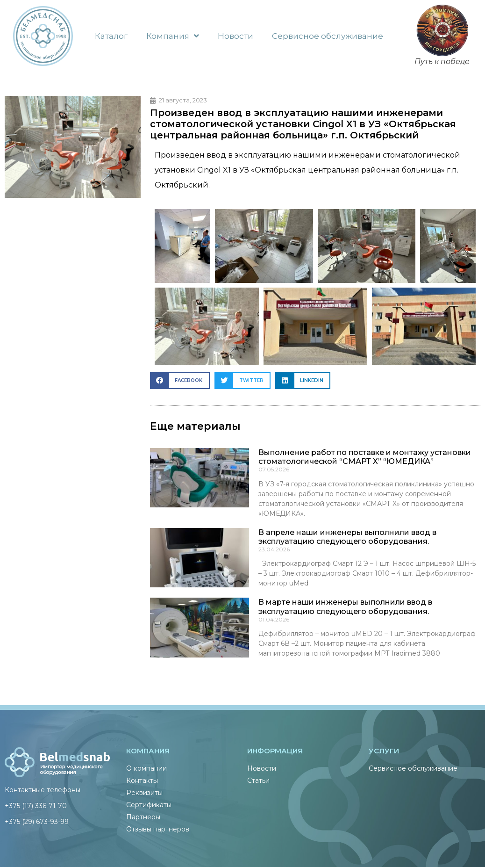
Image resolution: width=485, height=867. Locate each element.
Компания (172, 35)
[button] (179, 380)
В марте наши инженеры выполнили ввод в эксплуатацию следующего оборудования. (345, 606)
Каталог (111, 36)
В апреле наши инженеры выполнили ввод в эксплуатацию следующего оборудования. (347, 537)
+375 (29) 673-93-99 (37, 821)
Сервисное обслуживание (327, 36)
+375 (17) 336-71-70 (36, 806)
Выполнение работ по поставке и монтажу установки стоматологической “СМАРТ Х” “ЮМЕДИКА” (364, 457)
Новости (235, 36)
